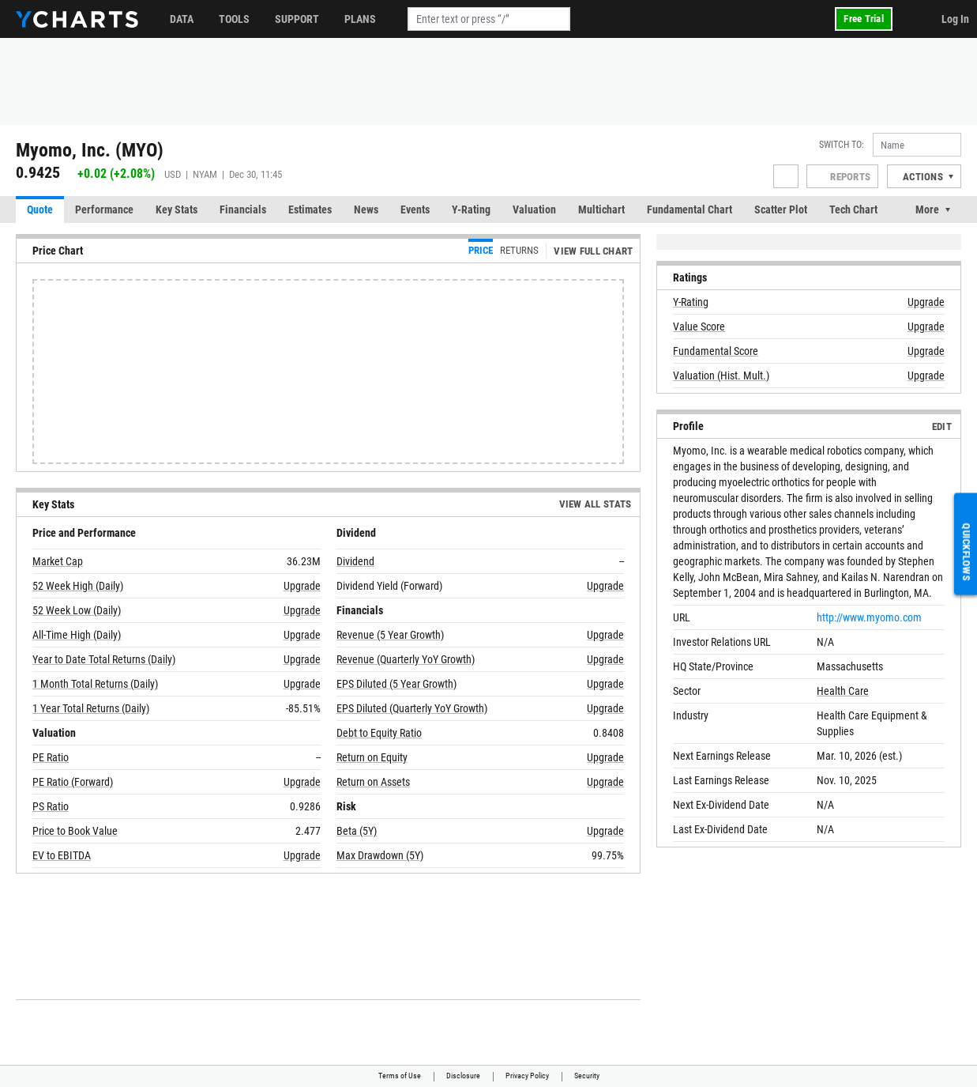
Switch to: (841, 144)
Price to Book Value (75, 831)
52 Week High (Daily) (77, 585)
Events (415, 209)
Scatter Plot (780, 209)
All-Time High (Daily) (76, 634)
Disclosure (463, 1075)
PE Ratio (50, 757)
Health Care (843, 691)
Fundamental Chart (689, 209)
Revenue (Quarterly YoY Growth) (405, 659)
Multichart (601, 209)
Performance (104, 209)
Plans (360, 19)
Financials (243, 209)
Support (297, 19)
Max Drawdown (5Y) (379, 855)
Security (586, 1075)
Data (182, 19)
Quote (40, 209)
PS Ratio (50, 806)
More (927, 209)
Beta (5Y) (356, 831)
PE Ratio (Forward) (72, 782)
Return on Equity (372, 757)
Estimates (310, 209)
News (366, 209)
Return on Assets (373, 782)
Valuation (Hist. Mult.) (721, 375)
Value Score (699, 326)
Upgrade (302, 585)
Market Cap (57, 561)
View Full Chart (593, 251)
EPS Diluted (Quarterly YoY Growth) (411, 708)
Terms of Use (399, 1075)
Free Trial (864, 19)
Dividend (355, 561)
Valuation (534, 209)
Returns (519, 250)
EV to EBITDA (61, 855)
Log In (955, 19)
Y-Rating (471, 209)
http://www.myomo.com (869, 617)
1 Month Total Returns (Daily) (95, 683)
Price (480, 250)
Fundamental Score (715, 351)
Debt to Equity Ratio (379, 733)
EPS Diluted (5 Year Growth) (396, 683)
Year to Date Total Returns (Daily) (103, 659)
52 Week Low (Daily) (76, 610)
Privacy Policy (527, 1075)
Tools (234, 19)
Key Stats (176, 209)
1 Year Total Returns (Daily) (90, 708)
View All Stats (595, 504)
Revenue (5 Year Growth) (390, 634)
